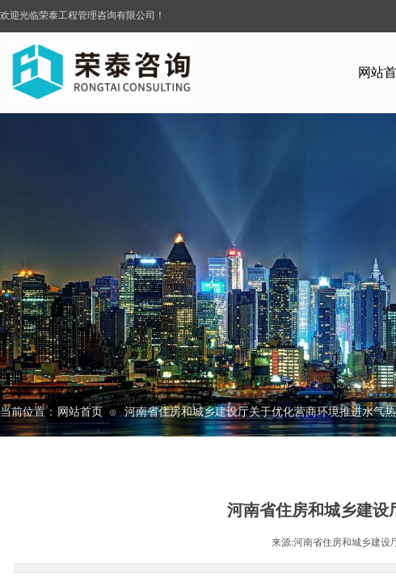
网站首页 (80, 412)
